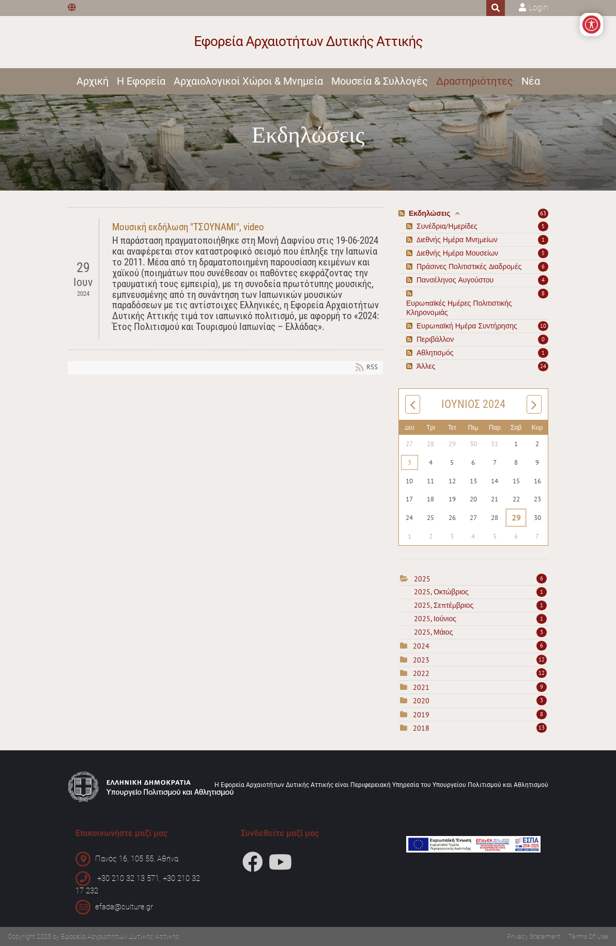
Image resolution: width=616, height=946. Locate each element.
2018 (421, 728)
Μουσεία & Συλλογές (379, 81)
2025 (422, 579)
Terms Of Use (588, 936)
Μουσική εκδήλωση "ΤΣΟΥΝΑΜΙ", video (188, 227)
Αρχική (92, 81)
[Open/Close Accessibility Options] (591, 24)
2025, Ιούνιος (480, 618)
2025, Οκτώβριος (480, 591)
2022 (421, 673)
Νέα (530, 81)
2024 (421, 646)
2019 (421, 714)
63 (543, 213)
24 (543, 366)
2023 (421, 660)
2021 (421, 687)
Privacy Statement (534, 936)
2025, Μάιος (480, 632)
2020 (421, 700)
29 (516, 517)
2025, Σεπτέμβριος (480, 605)
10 (543, 325)
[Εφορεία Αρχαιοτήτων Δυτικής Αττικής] (308, 42)
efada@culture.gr (124, 906)
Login (538, 7)
